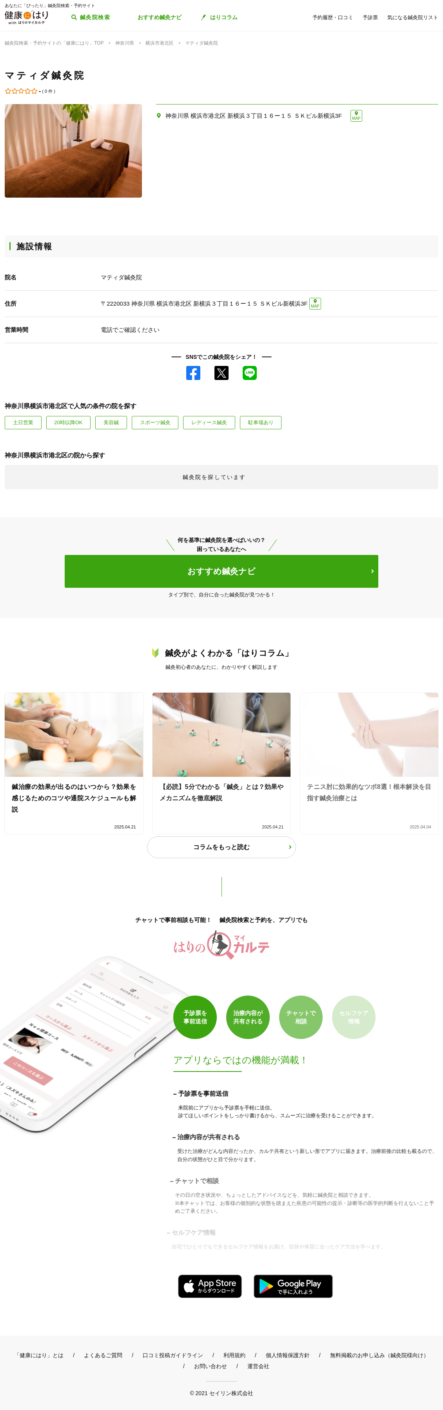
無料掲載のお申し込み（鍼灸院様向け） (379, 1355)
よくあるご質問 (103, 1355)
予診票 (370, 17)
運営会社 (258, 1366)
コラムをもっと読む (221, 847)
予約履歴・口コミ (332, 17)
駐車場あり (261, 422)
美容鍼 (111, 422)
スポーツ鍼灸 (155, 422)
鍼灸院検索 (95, 17)
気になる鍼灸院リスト (412, 17)
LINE (250, 373)
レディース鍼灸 (209, 422)
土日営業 (23, 422)
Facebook (193, 373)
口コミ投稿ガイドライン (173, 1355)
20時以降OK (68, 422)
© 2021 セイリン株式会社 (221, 1393)
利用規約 (234, 1355)
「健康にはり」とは (39, 1355)
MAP (356, 118)
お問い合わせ (210, 1366)
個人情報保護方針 (288, 1355)
